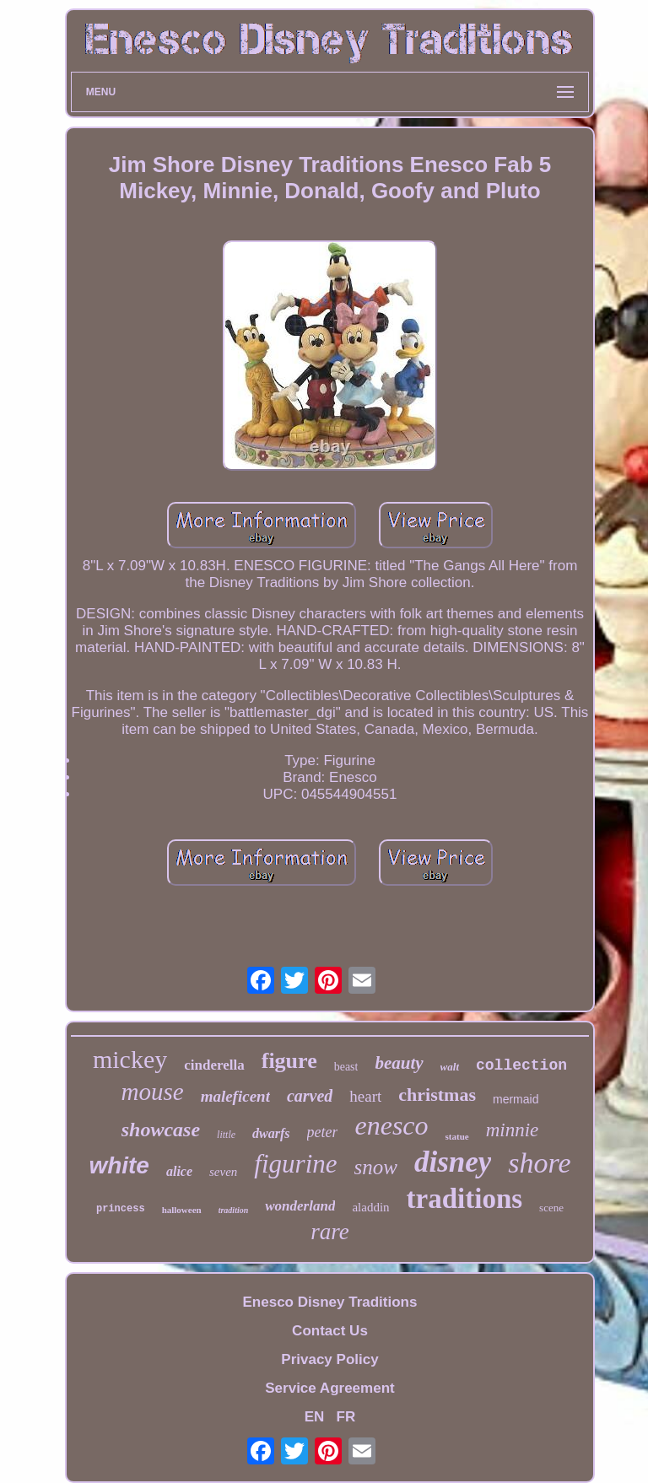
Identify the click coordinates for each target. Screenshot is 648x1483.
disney (452, 1162)
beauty (399, 1063)
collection (521, 1065)
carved (309, 1096)
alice (179, 1171)
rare (329, 1231)
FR (346, 1417)
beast (346, 1066)
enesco (391, 1125)
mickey (130, 1059)
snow (375, 1167)
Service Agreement (329, 1388)
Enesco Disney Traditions (330, 1302)
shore (539, 1162)
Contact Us (330, 1331)
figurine (295, 1163)
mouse (153, 1091)
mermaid (515, 1099)
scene (551, 1207)
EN (315, 1417)
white (119, 1165)
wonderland (300, 1206)
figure (289, 1061)
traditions (465, 1199)
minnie (512, 1130)
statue (457, 1136)
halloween (182, 1210)
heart (365, 1096)
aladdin (370, 1207)
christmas (437, 1094)
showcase (161, 1130)
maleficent (235, 1096)
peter (322, 1132)
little (226, 1135)
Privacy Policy (329, 1359)
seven (223, 1171)
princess (120, 1209)
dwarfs (270, 1133)
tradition (234, 1210)
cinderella (214, 1065)
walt (449, 1066)
